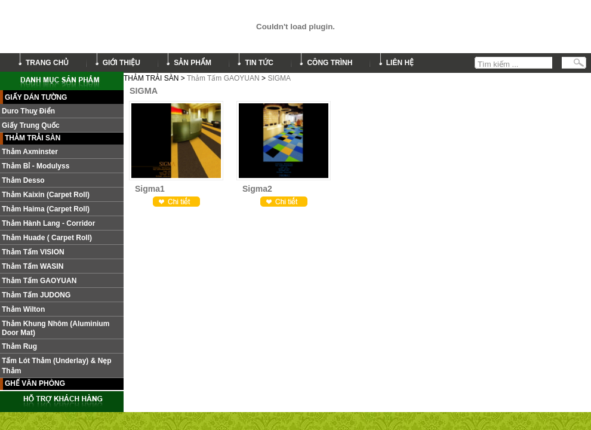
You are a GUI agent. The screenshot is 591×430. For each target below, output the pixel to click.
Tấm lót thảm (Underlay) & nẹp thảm (57, 366)
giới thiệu (121, 63)
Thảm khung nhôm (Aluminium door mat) (55, 328)
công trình (329, 63)
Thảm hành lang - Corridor (48, 223)
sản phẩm (192, 63)
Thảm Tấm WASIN (32, 266)
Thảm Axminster (30, 152)
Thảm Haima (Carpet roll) (46, 209)
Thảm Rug (19, 346)
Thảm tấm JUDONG (36, 295)
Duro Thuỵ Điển (28, 111)
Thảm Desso (23, 180)
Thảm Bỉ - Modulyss (35, 166)
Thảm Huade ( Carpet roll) (47, 238)
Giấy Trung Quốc (31, 125)
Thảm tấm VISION (33, 252)
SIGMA (279, 78)
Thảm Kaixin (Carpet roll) (46, 195)
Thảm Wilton (23, 309)
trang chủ (47, 63)
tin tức (259, 63)
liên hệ (400, 63)
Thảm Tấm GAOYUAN (223, 78)
